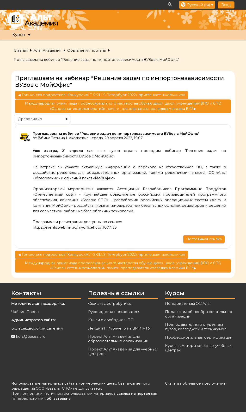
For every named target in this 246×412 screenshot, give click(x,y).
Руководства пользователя (114, 311)
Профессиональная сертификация (198, 337)
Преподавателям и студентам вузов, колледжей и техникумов (196, 326)
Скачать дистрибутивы (110, 303)
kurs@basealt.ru (30, 336)
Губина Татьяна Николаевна (63, 138)
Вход (226, 4)
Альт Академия (47, 50)
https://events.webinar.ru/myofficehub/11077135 (75, 227)
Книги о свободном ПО (111, 320)
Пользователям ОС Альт (188, 303)
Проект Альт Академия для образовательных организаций (118, 338)
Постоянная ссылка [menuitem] (204, 239)
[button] (170, 5)
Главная (21, 50)
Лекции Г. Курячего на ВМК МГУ (119, 328)
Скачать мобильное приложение (195, 383)
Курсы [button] (18, 34)
